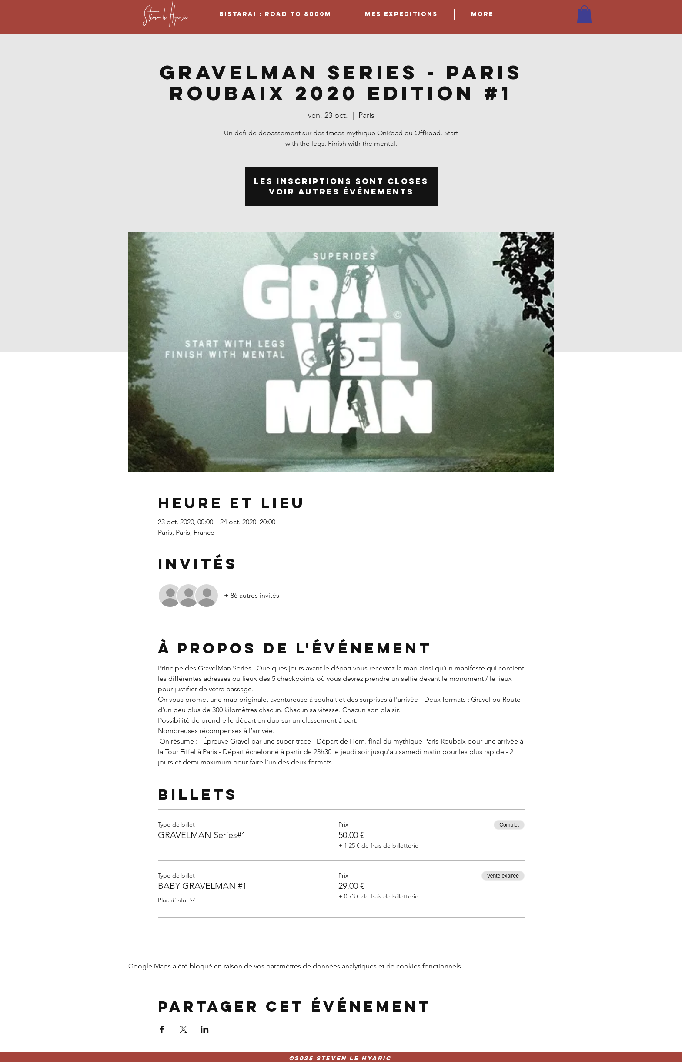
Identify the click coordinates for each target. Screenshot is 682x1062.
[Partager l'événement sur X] (183, 1029)
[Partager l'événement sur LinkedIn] (205, 1029)
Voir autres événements (341, 192)
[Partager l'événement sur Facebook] (162, 1029)
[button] (584, 14)
